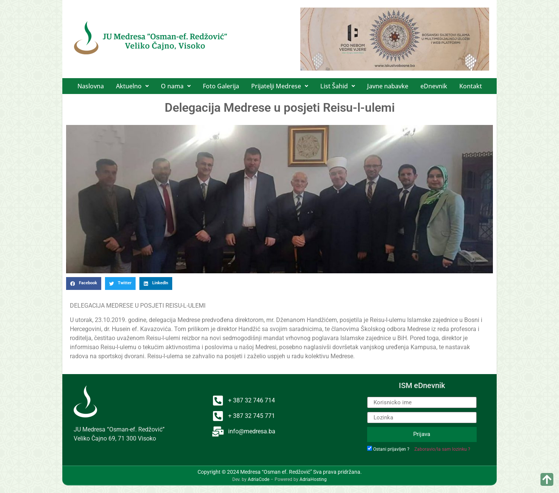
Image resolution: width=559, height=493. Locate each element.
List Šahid (337, 86)
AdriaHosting (313, 479)
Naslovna (90, 86)
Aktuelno (132, 86)
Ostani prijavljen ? (391, 449)
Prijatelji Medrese (279, 86)
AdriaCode (258, 479)
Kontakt (470, 86)
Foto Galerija (221, 86)
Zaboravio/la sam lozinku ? (442, 449)
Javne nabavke (387, 86)
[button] (132, 86)
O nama (176, 86)
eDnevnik (433, 86)
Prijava (421, 434)
